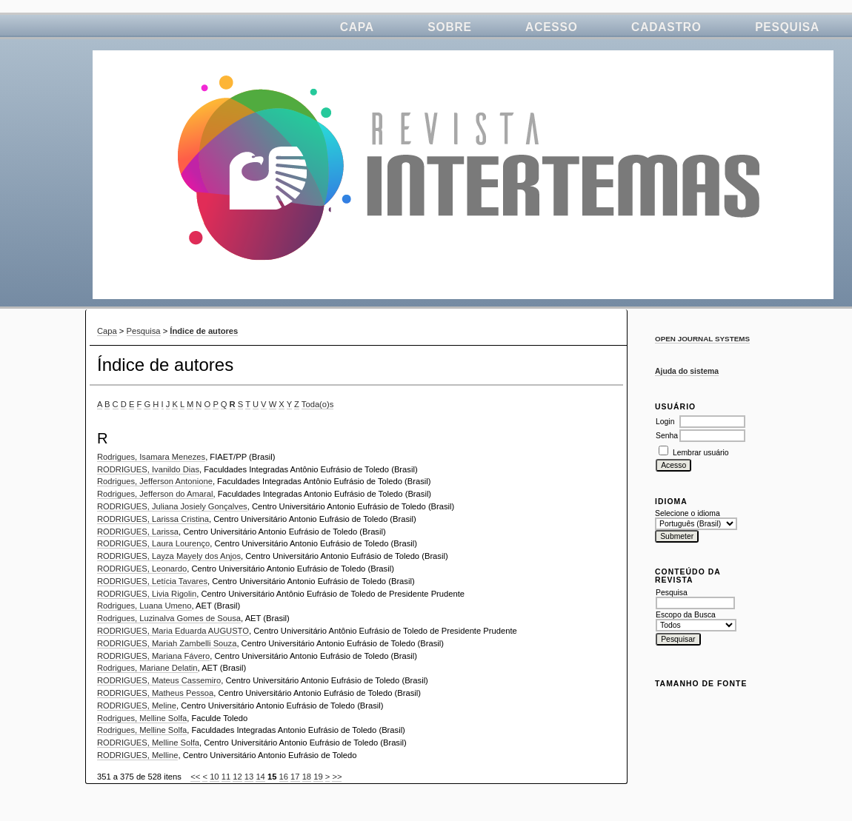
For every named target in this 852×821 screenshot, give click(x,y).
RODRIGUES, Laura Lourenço (153, 543)
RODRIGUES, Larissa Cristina (153, 519)
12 (237, 776)
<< (195, 776)
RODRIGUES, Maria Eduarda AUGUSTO (173, 630)
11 (226, 776)
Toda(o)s (318, 404)
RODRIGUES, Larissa (138, 531)
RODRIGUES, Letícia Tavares (152, 581)
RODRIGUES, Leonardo (142, 568)
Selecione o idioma (687, 513)
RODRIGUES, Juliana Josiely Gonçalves (172, 506)
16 (283, 776)
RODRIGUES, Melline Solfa (148, 742)
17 (294, 776)
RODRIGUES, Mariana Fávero (153, 655)
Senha (667, 436)
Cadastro (666, 27)
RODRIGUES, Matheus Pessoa (155, 692)
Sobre (449, 27)
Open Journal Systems (702, 339)
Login (665, 422)
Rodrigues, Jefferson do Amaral (155, 493)
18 (306, 776)
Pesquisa (787, 27)
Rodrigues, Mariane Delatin (147, 667)
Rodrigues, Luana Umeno (144, 605)
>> (337, 776)
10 (214, 776)
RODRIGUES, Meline (136, 705)
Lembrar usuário (701, 453)
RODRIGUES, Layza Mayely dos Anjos (169, 556)
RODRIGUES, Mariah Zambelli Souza (166, 643)
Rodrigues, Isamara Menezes (151, 456)
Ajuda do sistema (687, 371)
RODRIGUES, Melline (137, 755)
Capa (357, 27)
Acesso (551, 27)
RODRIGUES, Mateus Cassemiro (159, 680)
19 (317, 776)
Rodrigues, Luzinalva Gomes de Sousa (169, 618)
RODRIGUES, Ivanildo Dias (148, 469)
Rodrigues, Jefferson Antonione (155, 481)
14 (260, 776)
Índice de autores (204, 330)
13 (248, 776)
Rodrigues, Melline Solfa (142, 718)
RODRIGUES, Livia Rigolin (146, 593)
